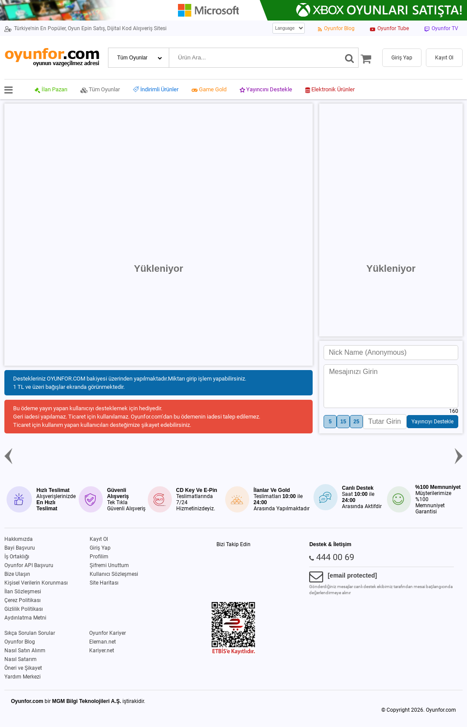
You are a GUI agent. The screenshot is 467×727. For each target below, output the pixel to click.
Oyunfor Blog (19, 642)
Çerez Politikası (22, 600)
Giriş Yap (100, 548)
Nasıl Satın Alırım (24, 650)
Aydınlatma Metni (25, 618)
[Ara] (350, 58)
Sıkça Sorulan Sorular (29, 633)
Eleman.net (102, 642)
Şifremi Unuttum (109, 565)
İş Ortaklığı (16, 557)
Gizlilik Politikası (23, 609)
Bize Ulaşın (17, 574)
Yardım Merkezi (22, 677)
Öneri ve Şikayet (23, 668)
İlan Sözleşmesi (22, 592)
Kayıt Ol (99, 539)
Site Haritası (104, 583)
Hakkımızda (18, 539)
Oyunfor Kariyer (107, 633)
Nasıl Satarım (20, 659)
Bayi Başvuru (19, 548)
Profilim (99, 557)
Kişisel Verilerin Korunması (36, 583)
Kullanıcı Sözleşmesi (114, 574)
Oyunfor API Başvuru (28, 565)
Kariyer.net (101, 650)
